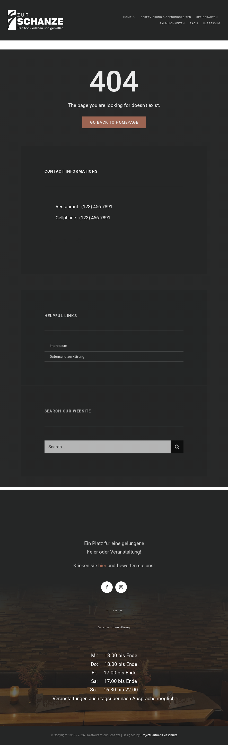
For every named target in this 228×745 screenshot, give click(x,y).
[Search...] (108, 448)
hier (102, 565)
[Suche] (177, 448)
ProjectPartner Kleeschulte (159, 735)
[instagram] (78, 240)
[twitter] (64, 240)
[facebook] (50, 240)
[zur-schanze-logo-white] (41, 13)
